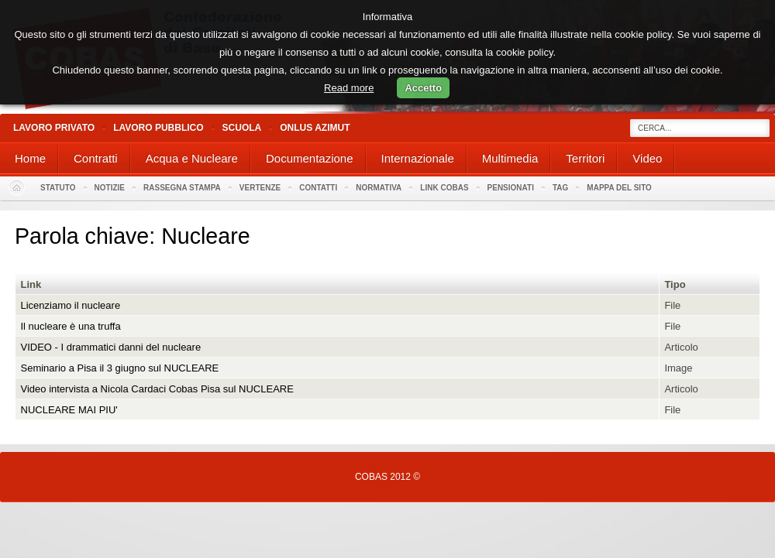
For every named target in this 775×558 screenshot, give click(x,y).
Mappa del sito (619, 187)
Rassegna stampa (182, 187)
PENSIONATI (510, 187)
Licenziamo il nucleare (71, 305)
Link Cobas (444, 187)
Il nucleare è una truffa (71, 326)
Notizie (110, 187)
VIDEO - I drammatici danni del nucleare (111, 347)
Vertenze (260, 187)
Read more (349, 88)
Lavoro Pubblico (158, 127)
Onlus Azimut (315, 127)
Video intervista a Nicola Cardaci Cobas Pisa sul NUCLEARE (157, 389)
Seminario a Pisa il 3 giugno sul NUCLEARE (120, 368)
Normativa (378, 187)
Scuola (242, 127)
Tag (560, 187)
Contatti (318, 187)
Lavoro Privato (54, 127)
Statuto (58, 187)
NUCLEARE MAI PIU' (69, 410)
